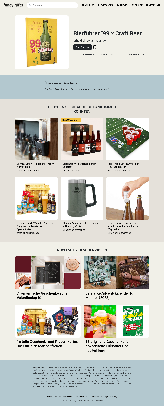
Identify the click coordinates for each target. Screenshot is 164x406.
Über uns (57, 396)
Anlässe (88, 5)
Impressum (67, 396)
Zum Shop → (82, 47)
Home (49, 396)
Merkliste (153, 5)
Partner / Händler (92, 396)
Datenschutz (79, 396)
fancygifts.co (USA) (109, 396)
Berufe (137, 5)
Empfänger (105, 5)
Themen (122, 5)
